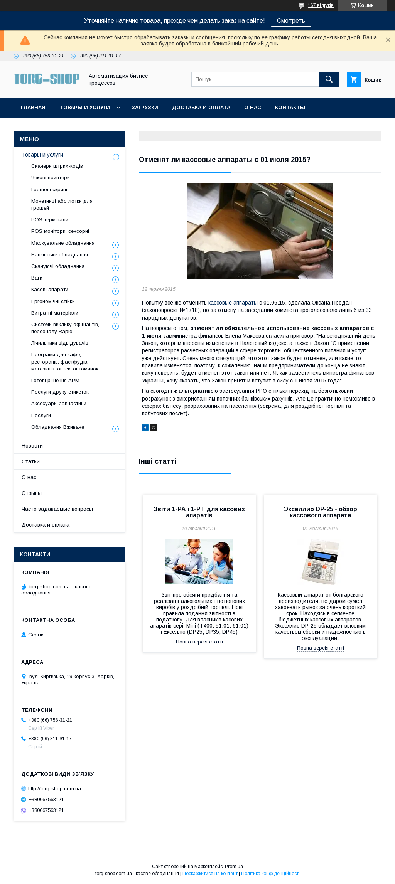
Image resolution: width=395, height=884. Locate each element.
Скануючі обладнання (57, 266)
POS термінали (49, 219)
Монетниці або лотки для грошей (62, 204)
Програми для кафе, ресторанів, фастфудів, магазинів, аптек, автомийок (64, 361)
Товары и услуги (84, 107)
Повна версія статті (199, 642)
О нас (252, 107)
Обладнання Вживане (57, 427)
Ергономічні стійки (53, 301)
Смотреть (291, 20)
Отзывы (32, 493)
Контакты (290, 107)
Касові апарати (49, 289)
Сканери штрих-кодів (57, 166)
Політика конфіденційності (270, 873)
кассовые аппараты (233, 303)
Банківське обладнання (59, 255)
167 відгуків (321, 5)
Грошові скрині (49, 189)
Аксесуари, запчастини (58, 403)
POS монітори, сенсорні (60, 231)
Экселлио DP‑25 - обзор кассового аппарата (320, 512)
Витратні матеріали (54, 313)
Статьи (31, 461)
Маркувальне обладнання (63, 243)
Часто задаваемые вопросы (57, 509)
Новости (32, 446)
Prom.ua (234, 866)
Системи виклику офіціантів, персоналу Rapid (65, 328)
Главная (33, 107)
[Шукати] (329, 79)
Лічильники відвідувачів (59, 343)
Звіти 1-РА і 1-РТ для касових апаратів (199, 512)
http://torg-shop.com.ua (54, 788)
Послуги (41, 415)
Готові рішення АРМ (55, 380)
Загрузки (145, 107)
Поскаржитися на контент (210, 873)
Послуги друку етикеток (60, 392)
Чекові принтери (50, 177)
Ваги (36, 278)
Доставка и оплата (201, 107)
